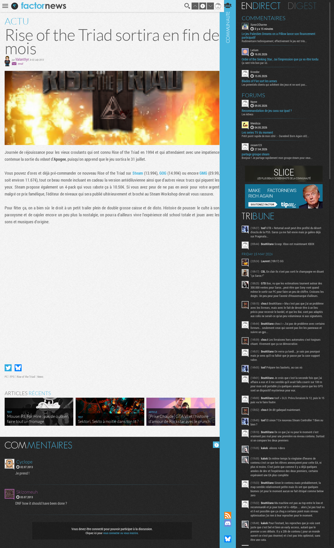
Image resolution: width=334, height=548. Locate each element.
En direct (264, 5)
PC (6, 376)
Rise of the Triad (26, 376)
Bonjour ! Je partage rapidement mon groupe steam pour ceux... (280, 158)
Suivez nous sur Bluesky (230, 538)
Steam (136, 173)
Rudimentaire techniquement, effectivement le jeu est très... (277, 41)
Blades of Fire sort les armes (262, 81)
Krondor (258, 72)
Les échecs (250, 114)
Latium (257, 50)
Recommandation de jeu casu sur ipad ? (270, 111)
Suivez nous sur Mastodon (230, 531)
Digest (305, 5)
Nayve (257, 101)
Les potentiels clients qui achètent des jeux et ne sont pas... (277, 84)
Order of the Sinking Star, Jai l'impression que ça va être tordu (283, 59)
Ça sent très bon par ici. (258, 63)
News (40, 376)
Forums (256, 94)
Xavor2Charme (262, 24)
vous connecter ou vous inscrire (120, 532)
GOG (161, 173)
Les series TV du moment (260, 132)
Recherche (186, 6)
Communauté (231, 251)
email (20, 63)
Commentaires (267, 18)
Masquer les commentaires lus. (215, 444)
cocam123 (259, 145)
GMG (202, 173)
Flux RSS (230, 515)
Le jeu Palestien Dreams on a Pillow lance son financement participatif (281, 35)
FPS (12, 376)
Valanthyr (22, 59)
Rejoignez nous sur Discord (230, 523)
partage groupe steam (258, 154)
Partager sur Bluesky (18, 367)
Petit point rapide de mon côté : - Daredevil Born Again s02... (278, 136)
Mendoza (258, 123)
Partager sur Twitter (8, 367)
